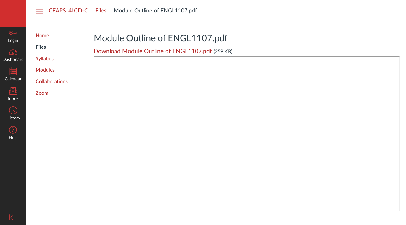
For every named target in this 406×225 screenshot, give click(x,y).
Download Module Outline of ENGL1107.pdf (153, 51)
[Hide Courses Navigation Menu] (39, 11)
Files (41, 47)
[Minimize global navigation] (13, 217)
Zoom (42, 93)
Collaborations (52, 81)
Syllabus (45, 58)
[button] (13, 133)
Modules (45, 70)
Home (42, 35)
